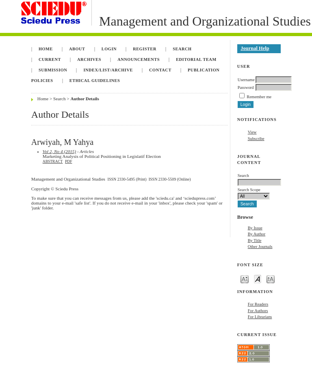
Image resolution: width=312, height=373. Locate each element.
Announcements (138, 59)
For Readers (258, 304)
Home (46, 49)
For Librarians (260, 317)
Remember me (259, 97)
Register (144, 49)
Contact (160, 70)
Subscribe (256, 138)
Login (109, 49)
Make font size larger (270, 278)
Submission (53, 70)
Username (246, 80)
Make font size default (258, 278)
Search (182, 49)
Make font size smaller (244, 278)
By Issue (255, 228)
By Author (257, 234)
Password (246, 87)
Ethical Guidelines (94, 80)
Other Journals (260, 246)
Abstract (53, 162)
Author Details (84, 98)
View (252, 132)
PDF (68, 162)
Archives (89, 59)
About (77, 49)
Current (50, 59)
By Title (255, 240)
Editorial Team (196, 59)
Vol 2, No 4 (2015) (59, 151)
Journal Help (254, 48)
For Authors (258, 310)
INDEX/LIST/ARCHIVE (107, 70)
